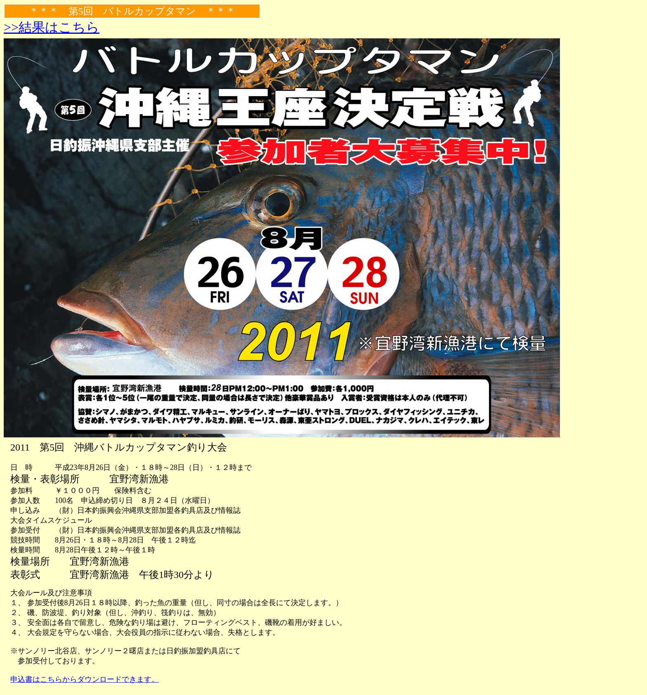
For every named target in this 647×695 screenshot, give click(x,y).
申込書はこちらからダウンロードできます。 (84, 679)
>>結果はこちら (51, 27)
